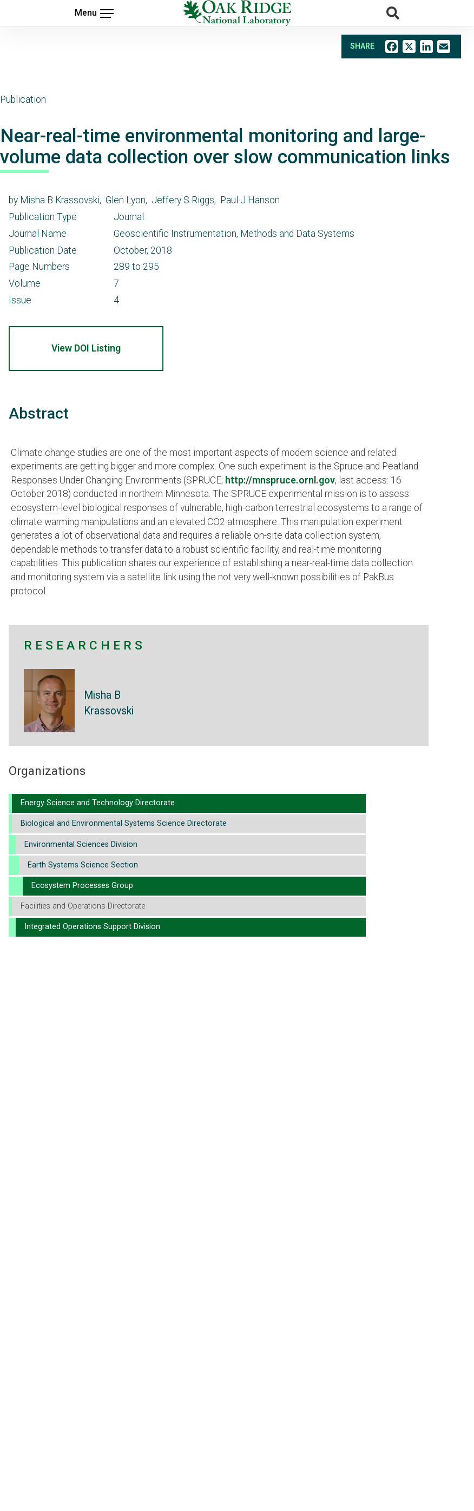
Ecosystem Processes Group (82, 885)
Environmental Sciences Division (80, 844)
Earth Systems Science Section (83, 865)
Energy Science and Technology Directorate (98, 802)
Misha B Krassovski (109, 703)
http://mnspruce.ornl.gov (280, 480)
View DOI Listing (86, 348)
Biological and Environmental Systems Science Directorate (124, 823)
